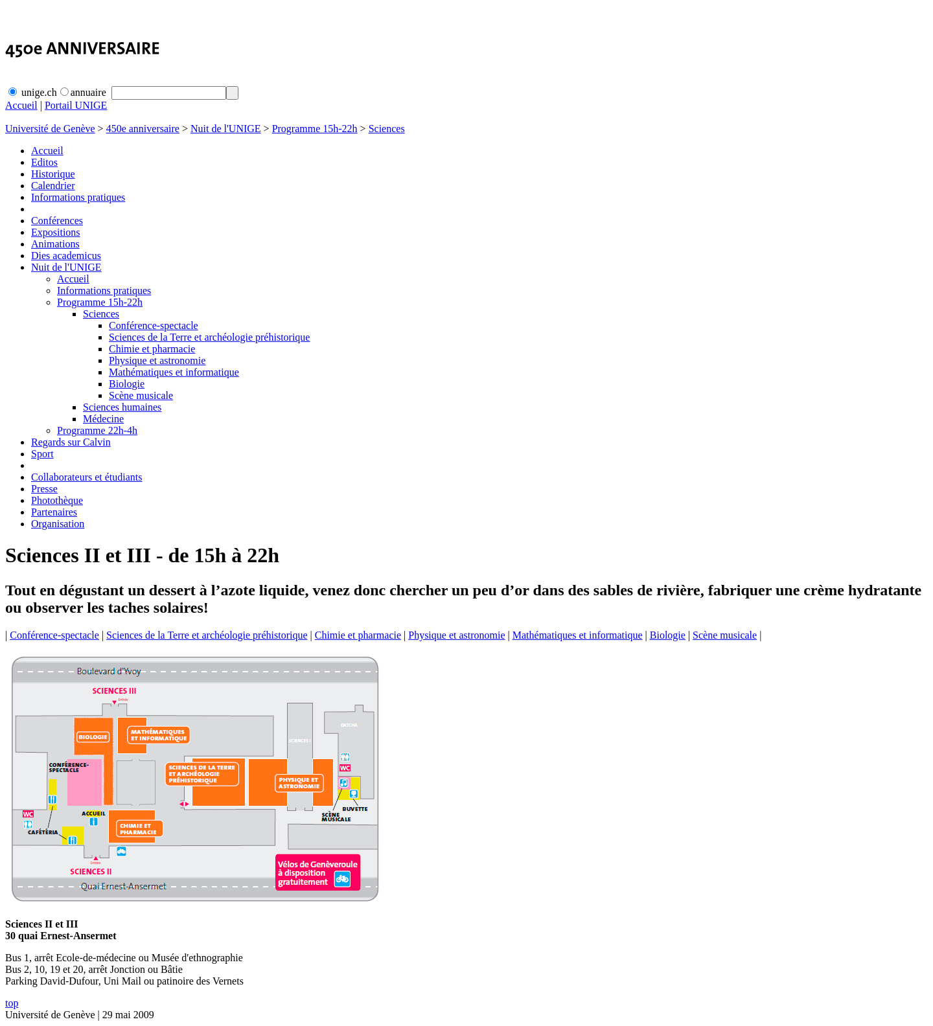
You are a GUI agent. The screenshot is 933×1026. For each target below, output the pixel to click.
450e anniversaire (142, 128)
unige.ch (32, 92)
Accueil (21, 105)
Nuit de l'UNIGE (225, 128)
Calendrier (53, 185)
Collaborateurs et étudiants (87, 477)
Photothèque (57, 500)
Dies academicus (66, 255)
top (11, 1003)
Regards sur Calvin (71, 442)
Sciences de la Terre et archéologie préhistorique (209, 337)
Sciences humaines (122, 407)
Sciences (387, 128)
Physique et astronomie (157, 360)
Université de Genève (50, 128)
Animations (55, 243)
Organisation (57, 523)
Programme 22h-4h (97, 430)
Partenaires (54, 512)
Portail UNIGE (76, 105)
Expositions (55, 232)
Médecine (103, 418)
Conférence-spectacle (153, 325)
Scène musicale (141, 395)
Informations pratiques (78, 197)
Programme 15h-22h (315, 128)
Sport (42, 453)
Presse (44, 488)
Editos (44, 162)
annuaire (83, 92)
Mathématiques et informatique (174, 372)
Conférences (57, 220)
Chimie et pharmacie (152, 348)
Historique (53, 173)
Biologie (126, 383)
